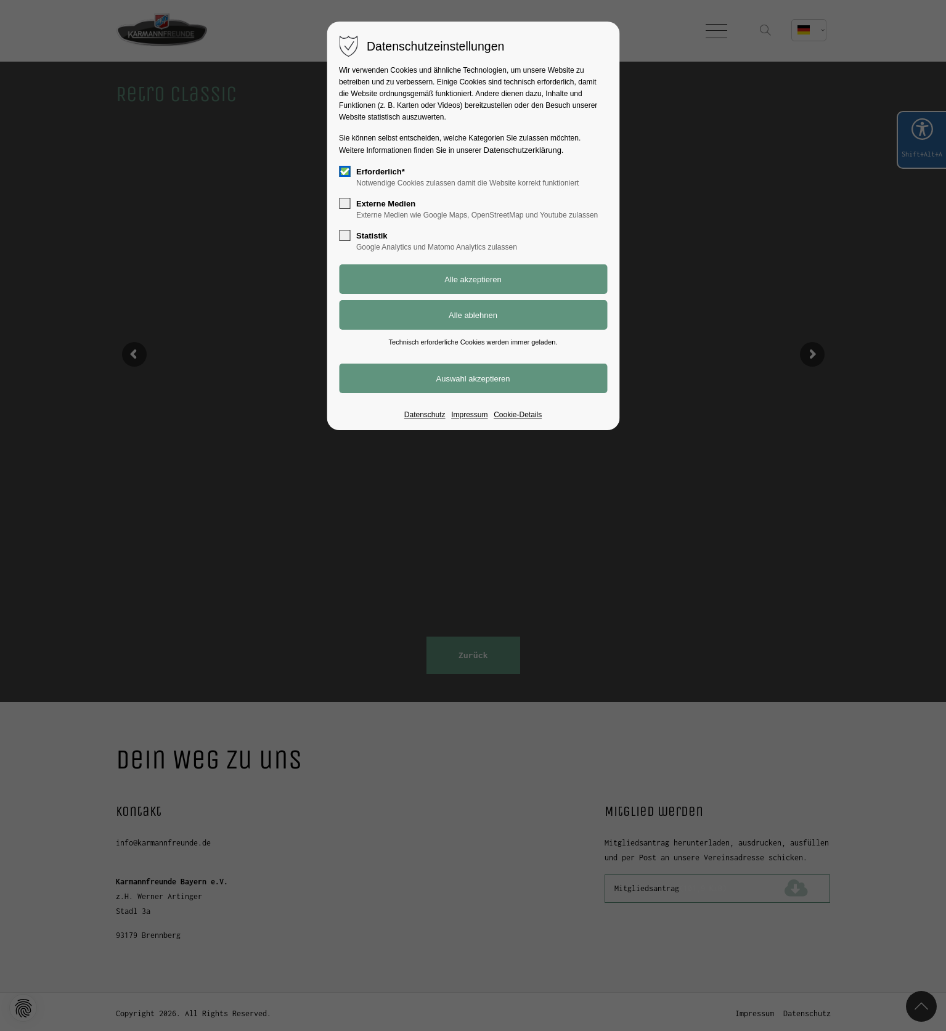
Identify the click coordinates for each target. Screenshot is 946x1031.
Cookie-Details (518, 414)
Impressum (469, 414)
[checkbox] (344, 171)
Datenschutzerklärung (522, 150)
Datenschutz (425, 414)
